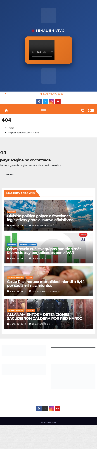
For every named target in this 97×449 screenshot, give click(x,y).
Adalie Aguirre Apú (41, 225)
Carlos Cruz (38, 258)
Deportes (12, 245)
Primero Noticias (15, 277)
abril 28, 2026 (18, 225)
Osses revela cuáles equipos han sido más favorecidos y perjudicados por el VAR (44, 251)
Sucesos (30, 310)
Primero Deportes (28, 245)
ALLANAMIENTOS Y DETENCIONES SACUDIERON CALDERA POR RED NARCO (45, 316)
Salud (29, 277)
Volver (10, 174)
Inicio (11, 127)
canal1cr (52, 423)
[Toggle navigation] (43, 110)
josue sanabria (39, 324)
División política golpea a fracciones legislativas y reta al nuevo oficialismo (40, 218)
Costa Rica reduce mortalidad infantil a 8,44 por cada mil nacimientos (46, 283)
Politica (11, 212)
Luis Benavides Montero (44, 291)
